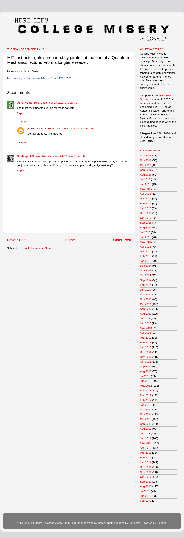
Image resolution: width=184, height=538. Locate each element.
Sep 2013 (146, 308)
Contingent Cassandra (31, 156)
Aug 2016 (146, 174)
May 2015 (146, 241)
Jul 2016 (145, 179)
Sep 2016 (146, 169)
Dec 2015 (146, 213)
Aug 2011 (146, 428)
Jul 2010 (145, 491)
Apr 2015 (145, 246)
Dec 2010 (146, 467)
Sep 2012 (146, 366)
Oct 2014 (145, 275)
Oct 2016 (145, 165)
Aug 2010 (146, 486)
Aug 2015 (146, 227)
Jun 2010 (145, 495)
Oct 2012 (145, 361)
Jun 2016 (145, 184)
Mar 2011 (145, 452)
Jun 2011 (145, 438)
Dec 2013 (146, 294)
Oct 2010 (145, 476)
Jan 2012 (145, 404)
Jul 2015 (145, 232)
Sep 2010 (146, 481)
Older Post (122, 240)
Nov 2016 (146, 160)
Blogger (161, 522)
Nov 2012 (146, 356)
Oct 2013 (145, 304)
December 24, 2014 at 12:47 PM (66, 156)
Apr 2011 (145, 447)
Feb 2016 (145, 203)
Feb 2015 (145, 256)
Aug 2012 (146, 371)
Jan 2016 (145, 208)
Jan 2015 (145, 260)
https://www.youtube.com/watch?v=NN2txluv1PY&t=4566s (40, 78)
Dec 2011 (146, 409)
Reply (20, 113)
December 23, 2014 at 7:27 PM (59, 102)
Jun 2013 (145, 323)
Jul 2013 (145, 318)
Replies (25, 121)
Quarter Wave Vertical (41, 128)
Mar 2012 (145, 395)
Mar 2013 (145, 337)
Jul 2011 (145, 433)
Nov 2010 (146, 472)
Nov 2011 (146, 414)
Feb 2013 (145, 342)
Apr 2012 (145, 390)
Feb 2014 (145, 284)
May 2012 (146, 385)
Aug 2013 (146, 313)
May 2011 (146, 443)
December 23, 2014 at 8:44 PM (74, 128)
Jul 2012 (145, 376)
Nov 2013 (146, 299)
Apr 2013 (145, 332)
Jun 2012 (145, 380)
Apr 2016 (145, 193)
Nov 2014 (146, 270)
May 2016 (146, 188)
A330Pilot (134, 522)
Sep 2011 (146, 423)
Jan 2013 (145, 347)
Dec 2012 (146, 352)
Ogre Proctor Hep (28, 102)
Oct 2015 (145, 217)
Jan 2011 (145, 462)
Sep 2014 (146, 280)
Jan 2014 (145, 289)
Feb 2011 (145, 457)
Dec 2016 (146, 155)
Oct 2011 (145, 419)
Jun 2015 (145, 237)
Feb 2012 (145, 400)
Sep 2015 (146, 222)
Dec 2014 (146, 265)
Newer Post (17, 240)
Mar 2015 (145, 251)
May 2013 (146, 328)
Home (70, 240)
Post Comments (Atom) (38, 248)
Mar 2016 (145, 198)
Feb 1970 (145, 500)
